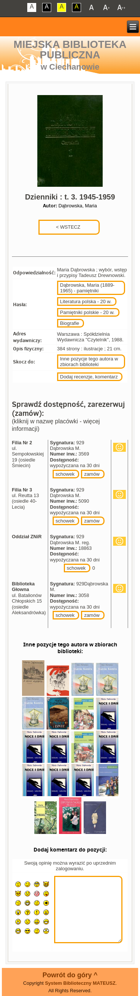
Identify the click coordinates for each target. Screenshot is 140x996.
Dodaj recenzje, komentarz (89, 377)
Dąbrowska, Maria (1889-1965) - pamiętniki (87, 287)
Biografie (69, 323)
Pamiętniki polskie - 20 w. (87, 312)
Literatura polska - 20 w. (86, 301)
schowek (65, 474)
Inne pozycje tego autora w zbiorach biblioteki (89, 361)
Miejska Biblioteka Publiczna (69, 50)
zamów (91, 474)
